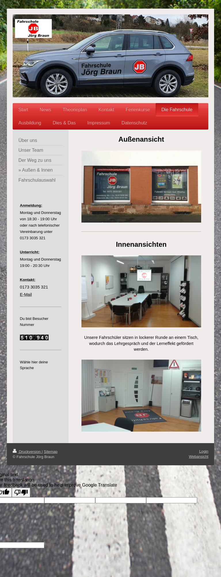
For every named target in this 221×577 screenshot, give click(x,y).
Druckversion (27, 451)
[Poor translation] (21, 492)
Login (203, 451)
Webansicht (198, 456)
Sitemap (51, 451)
